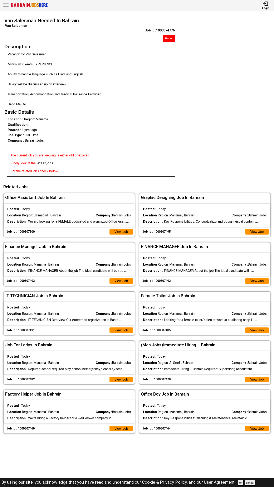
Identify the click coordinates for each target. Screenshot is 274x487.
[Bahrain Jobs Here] (29, 7)
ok (240, 482)
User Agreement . (220, 482)
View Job (121, 231)
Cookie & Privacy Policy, (165, 482)
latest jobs (44, 163)
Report (169, 38)
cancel (250, 482)
